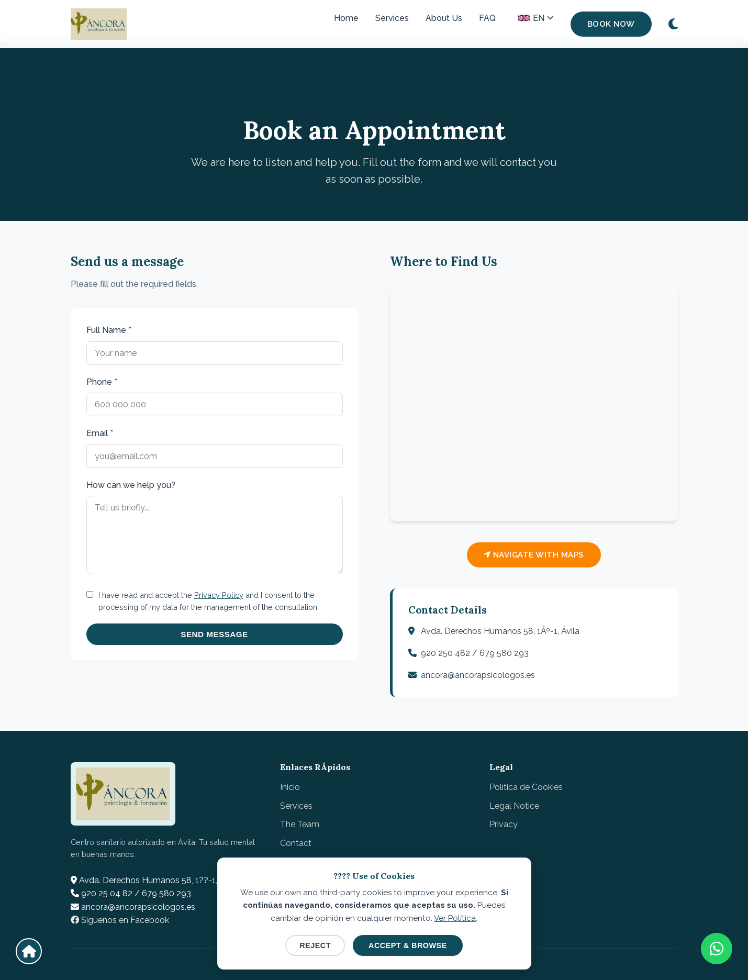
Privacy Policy (218, 595)
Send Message (214, 634)
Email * (99, 433)
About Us (444, 18)
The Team (299, 824)
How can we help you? (130, 485)
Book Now (611, 24)
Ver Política (455, 918)
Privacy (503, 824)
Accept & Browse (408, 945)
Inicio (290, 787)
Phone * (101, 382)
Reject (315, 945)
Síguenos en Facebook (120, 920)
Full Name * (108, 330)
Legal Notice (514, 806)
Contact (295, 843)
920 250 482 (445, 653)
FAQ (487, 18)
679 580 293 (504, 653)
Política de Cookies (526, 787)
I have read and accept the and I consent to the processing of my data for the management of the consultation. (208, 601)
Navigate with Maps (534, 555)
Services (392, 18)
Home (346, 18)
